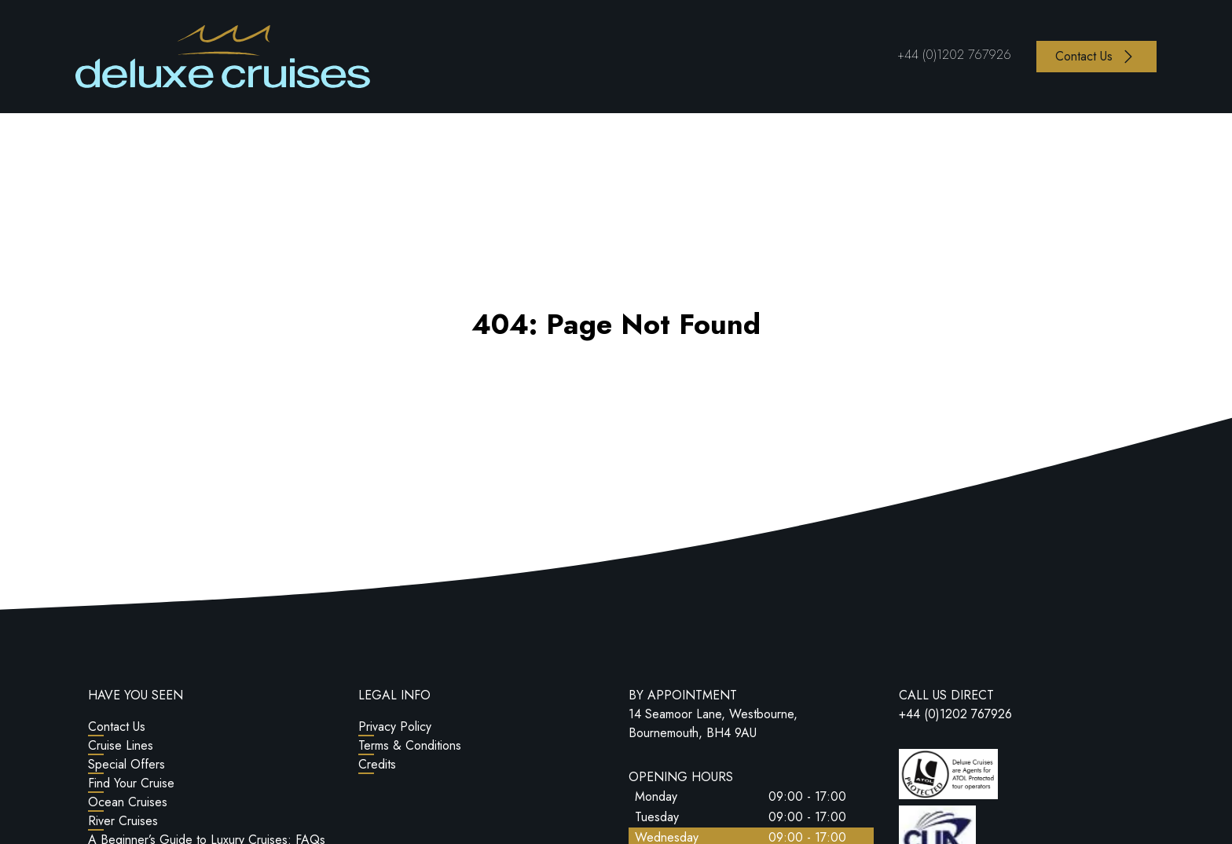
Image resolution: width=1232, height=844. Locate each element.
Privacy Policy (394, 726)
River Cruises (123, 821)
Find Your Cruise (131, 783)
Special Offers (126, 764)
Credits (377, 764)
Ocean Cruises (127, 802)
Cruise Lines (120, 745)
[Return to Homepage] (222, 57)
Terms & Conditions (409, 745)
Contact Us (116, 726)
